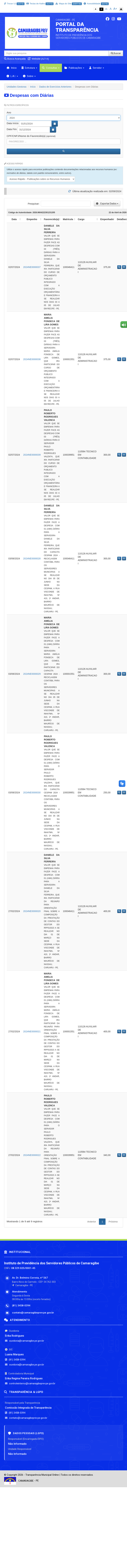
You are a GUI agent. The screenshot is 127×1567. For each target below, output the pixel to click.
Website (38, 58)
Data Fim (12, 129)
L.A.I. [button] (12, 76)
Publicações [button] (74, 67)
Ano (9, 112)
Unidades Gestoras (17, 86)
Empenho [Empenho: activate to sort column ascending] (32, 219)
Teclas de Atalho (40, 3)
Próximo (113, 1221)
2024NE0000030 (32, 792)
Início (12, 67)
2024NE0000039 (32, 454)
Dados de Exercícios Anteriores (55, 86)
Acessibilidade (96, 3)
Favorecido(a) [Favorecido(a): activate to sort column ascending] (51, 219)
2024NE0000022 (32, 1155)
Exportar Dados (107, 203)
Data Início (13, 123)
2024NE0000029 (32, 674)
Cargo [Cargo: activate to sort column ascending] (81, 219)
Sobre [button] (29, 76)
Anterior (91, 1221)
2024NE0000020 (32, 911)
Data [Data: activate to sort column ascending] (14, 219)
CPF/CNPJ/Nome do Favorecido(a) (31, 136)
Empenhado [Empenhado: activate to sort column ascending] (107, 219)
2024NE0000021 (32, 1031)
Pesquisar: (59, 204)
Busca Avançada (15, 58)
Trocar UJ (14, 3)
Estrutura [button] (29, 67)
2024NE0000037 (32, 267)
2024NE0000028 (32, 558)
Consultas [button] (50, 67)
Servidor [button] (96, 67)
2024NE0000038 (32, 359)
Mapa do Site (68, 3)
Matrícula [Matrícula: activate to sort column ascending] (68, 219)
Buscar (116, 53)
